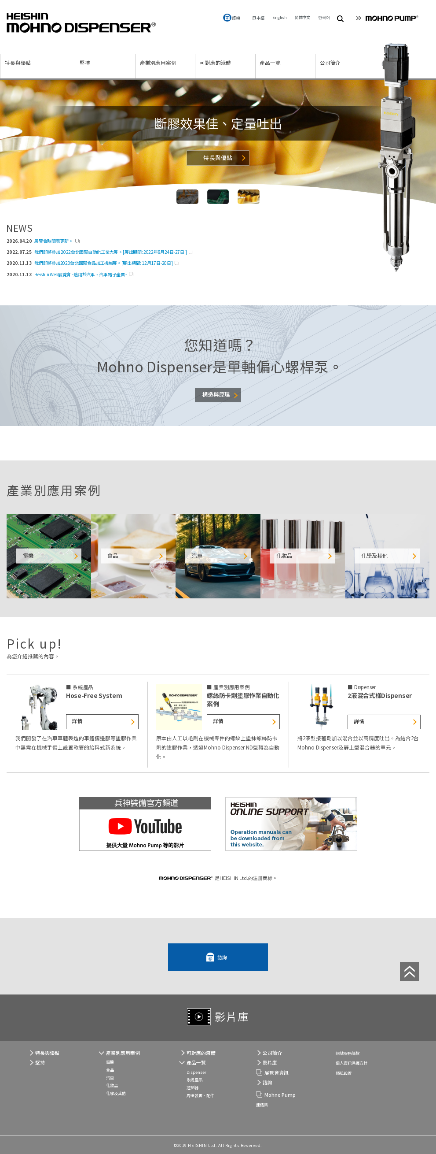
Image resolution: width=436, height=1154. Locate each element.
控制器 (192, 1087)
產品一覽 (270, 62)
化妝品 (112, 1085)
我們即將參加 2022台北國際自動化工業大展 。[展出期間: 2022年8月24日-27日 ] (110, 252)
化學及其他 (116, 1093)
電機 (110, 1062)
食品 (110, 1070)
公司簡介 (330, 62)
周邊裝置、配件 (200, 1095)
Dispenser (196, 1072)
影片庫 (232, 1016)
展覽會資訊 (276, 1072)
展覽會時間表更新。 (53, 240)
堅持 (85, 62)
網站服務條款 (347, 1053)
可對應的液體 (215, 62)
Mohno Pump (280, 1094)
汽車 (110, 1078)
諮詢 (236, 18)
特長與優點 (18, 62)
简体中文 (302, 17)
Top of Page (409, 971)
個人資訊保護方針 (351, 1063)
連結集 (262, 1105)
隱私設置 (344, 1073)
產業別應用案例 (158, 62)
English (279, 17)
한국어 (324, 17)
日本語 (258, 18)
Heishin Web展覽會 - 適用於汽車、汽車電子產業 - (80, 274)
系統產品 (194, 1079)
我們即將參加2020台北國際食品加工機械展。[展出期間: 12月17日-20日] (103, 263)
